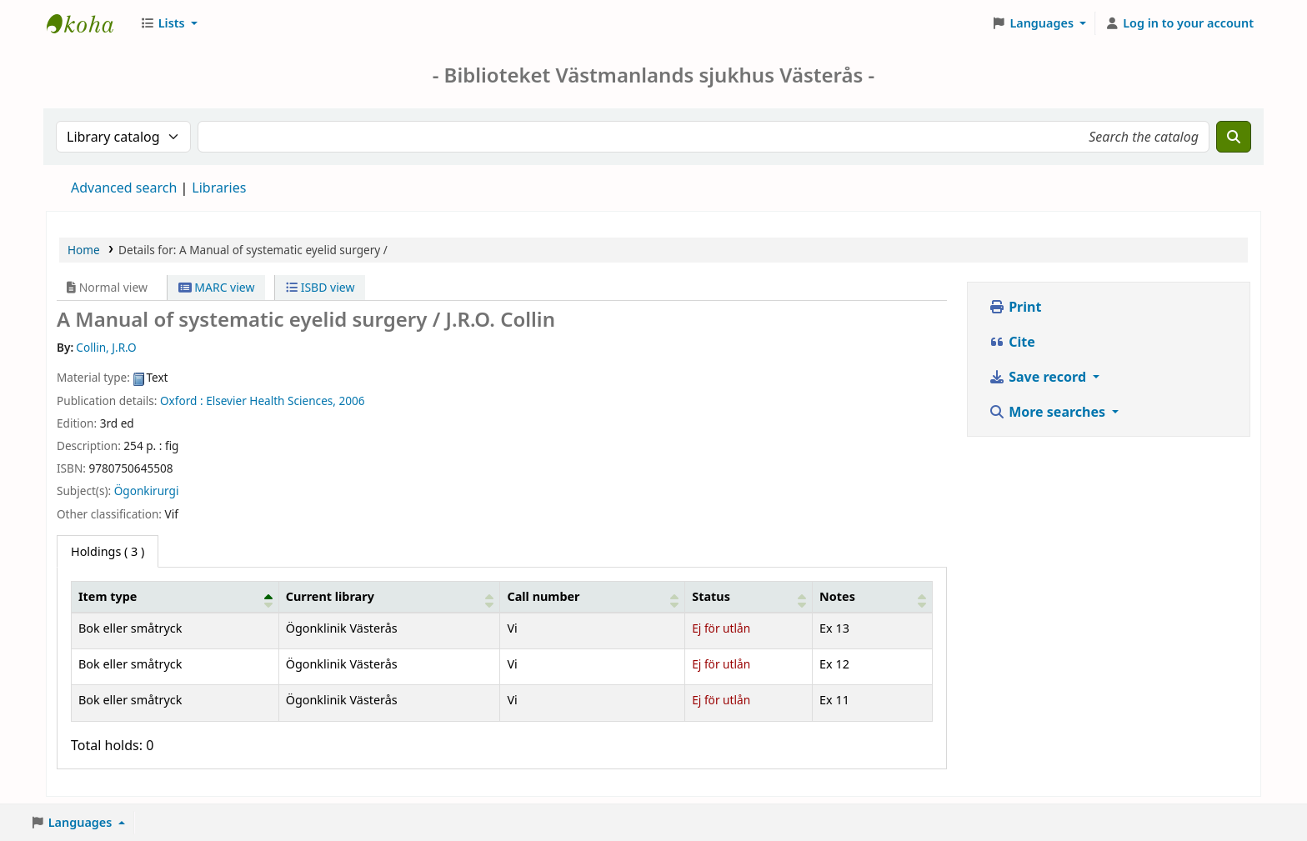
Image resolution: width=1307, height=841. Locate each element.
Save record (1039, 377)
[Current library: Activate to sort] (389, 597)
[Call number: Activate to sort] (592, 597)
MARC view (216, 287)
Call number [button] (543, 596)
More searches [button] (1049, 412)
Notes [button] (837, 596)
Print (1015, 307)
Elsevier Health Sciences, (271, 400)
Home (84, 250)
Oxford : (181, 400)
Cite (1012, 342)
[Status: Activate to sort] (749, 597)
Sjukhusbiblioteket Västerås (88, 23)
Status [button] (711, 596)
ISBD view (320, 287)
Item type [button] (107, 596)
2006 (352, 400)
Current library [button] (330, 596)
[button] (168, 23)
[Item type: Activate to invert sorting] (175, 597)
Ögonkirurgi (146, 490)
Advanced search (124, 187)
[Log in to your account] (1179, 23)
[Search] (1233, 137)
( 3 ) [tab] (107, 551)
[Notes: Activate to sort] (873, 597)
